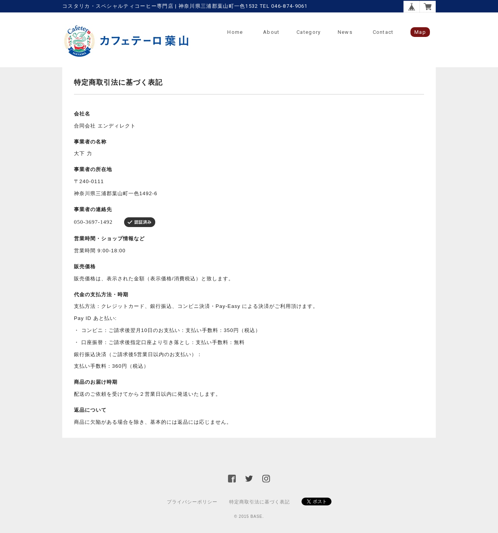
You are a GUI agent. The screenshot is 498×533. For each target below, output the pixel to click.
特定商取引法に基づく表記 (259, 502)
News (345, 32)
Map (420, 32)
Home (235, 32)
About (271, 32)
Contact (383, 32)
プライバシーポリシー (192, 502)
